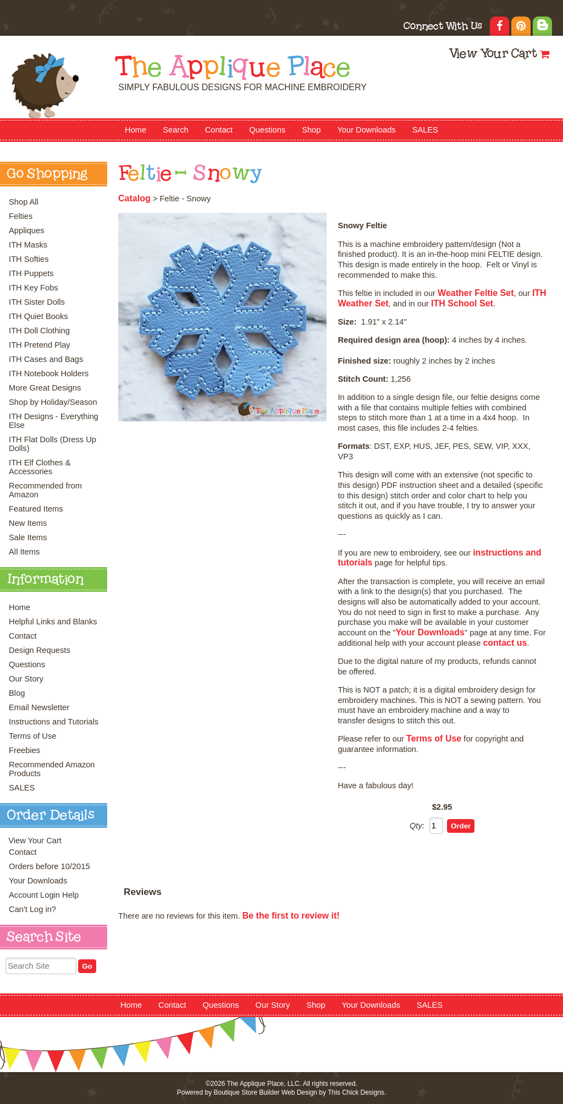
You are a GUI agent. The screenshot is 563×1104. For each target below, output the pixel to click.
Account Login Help (44, 895)
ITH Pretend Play (39, 344)
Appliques (26, 230)
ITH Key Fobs (33, 287)
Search (175, 129)
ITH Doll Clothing (39, 330)
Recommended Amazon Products (52, 769)
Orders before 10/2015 (49, 866)
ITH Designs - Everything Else (53, 421)
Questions (267, 129)
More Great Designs (45, 387)
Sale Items (28, 537)
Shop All (23, 201)
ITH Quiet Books (38, 316)
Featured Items (36, 508)
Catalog (134, 198)
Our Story (26, 678)
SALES (425, 129)
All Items (24, 551)
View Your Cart (493, 55)
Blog (17, 693)
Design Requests (39, 650)
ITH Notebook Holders (49, 373)
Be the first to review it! (291, 915)
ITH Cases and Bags (46, 359)
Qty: (417, 825)
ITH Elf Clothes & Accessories (39, 467)
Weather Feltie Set (476, 293)
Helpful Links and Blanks (53, 621)
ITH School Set (462, 303)
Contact (219, 129)
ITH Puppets (31, 273)
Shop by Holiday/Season (53, 402)
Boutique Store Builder (246, 1092)
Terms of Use (32, 736)
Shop (311, 129)
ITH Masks (28, 244)
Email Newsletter (39, 707)
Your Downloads (366, 129)
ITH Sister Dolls (37, 302)
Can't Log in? (32, 909)
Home (135, 129)
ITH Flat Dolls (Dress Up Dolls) (52, 444)
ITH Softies (29, 259)
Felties (20, 216)
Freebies (24, 750)
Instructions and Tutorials (53, 721)
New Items (28, 523)
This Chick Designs (356, 1092)
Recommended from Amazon (45, 490)
